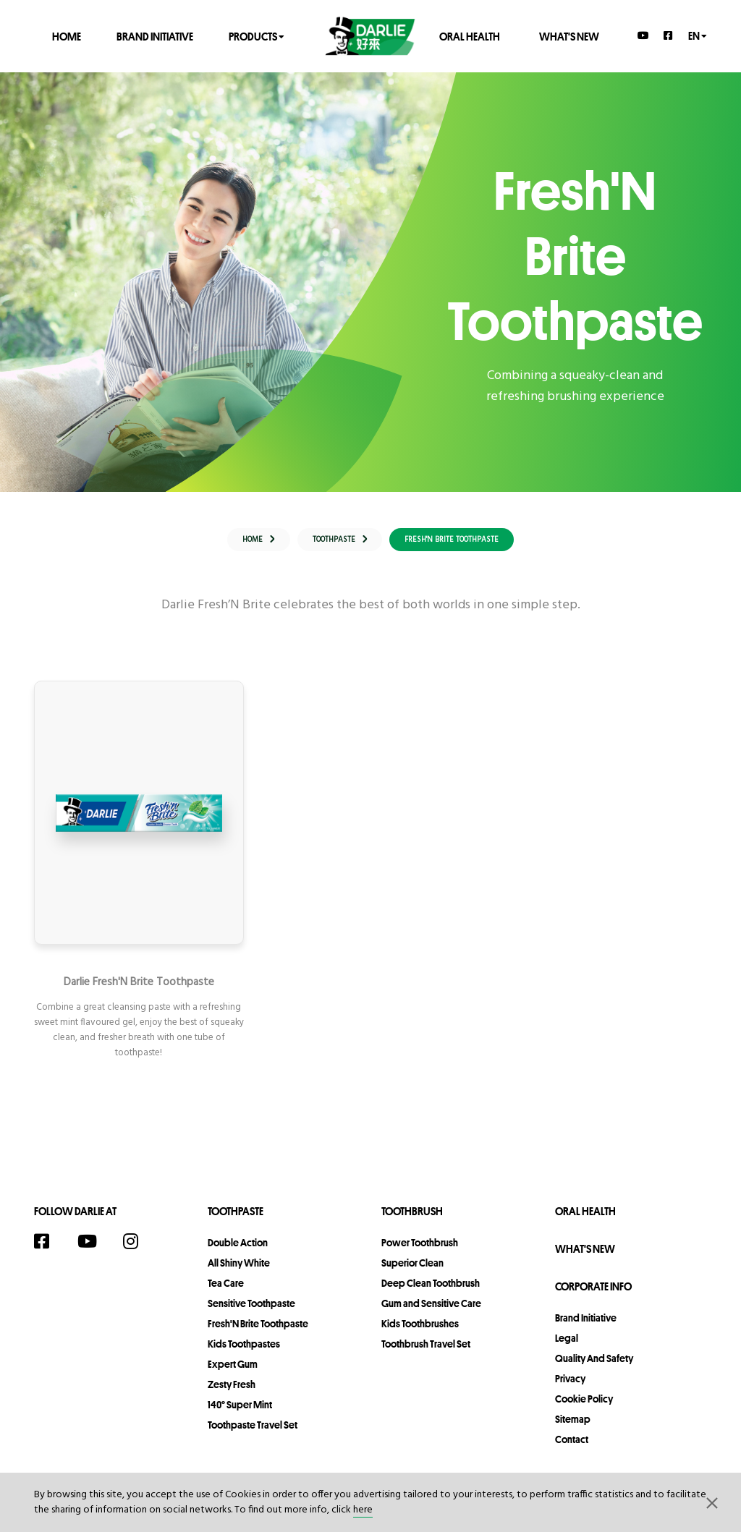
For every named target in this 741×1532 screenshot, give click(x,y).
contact (571, 1449)
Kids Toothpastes (244, 1353)
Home (66, 36)
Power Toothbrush (419, 1252)
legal (566, 1347)
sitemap (572, 1428)
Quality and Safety (594, 1368)
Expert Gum (233, 1373)
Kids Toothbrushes (420, 1333)
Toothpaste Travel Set (252, 1434)
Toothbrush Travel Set (425, 1353)
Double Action (238, 1252)
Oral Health (469, 36)
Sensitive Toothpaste (251, 1313)
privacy (570, 1388)
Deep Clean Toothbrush (430, 1292)
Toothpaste (235, 1220)
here (363, 1510)
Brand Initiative (155, 36)
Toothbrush (412, 1220)
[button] (712, 1502)
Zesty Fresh (231, 1394)
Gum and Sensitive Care (431, 1313)
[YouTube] (643, 35)
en (697, 35)
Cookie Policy (584, 1408)
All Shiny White (239, 1272)
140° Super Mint (240, 1414)
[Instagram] (138, 1250)
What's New (569, 36)
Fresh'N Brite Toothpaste (258, 1333)
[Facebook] (669, 35)
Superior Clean (412, 1272)
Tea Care (226, 1292)
